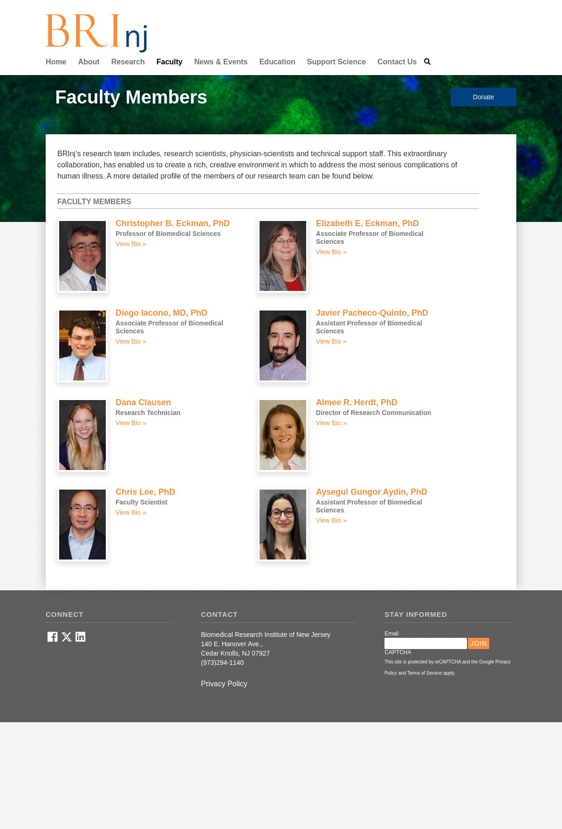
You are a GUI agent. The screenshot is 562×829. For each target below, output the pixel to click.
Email (391, 633)
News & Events (221, 62)
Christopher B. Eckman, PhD (173, 223)
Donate (483, 97)
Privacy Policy (224, 684)
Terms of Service (424, 673)
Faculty (170, 62)
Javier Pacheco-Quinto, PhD (372, 313)
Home (56, 62)
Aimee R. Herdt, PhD (357, 402)
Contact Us (397, 62)
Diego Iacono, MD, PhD (161, 313)
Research (128, 62)
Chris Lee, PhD (145, 492)
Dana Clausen (143, 402)
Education (277, 62)
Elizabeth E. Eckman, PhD (367, 223)
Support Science (336, 62)
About (88, 62)
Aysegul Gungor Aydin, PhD (371, 492)
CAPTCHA (397, 652)
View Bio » (131, 244)
